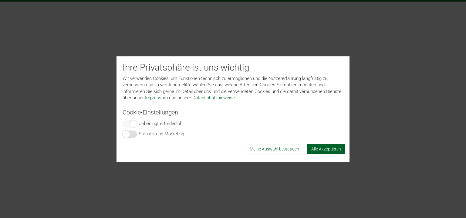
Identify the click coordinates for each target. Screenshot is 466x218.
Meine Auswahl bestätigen (274, 149)
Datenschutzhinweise (213, 98)
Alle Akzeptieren (326, 149)
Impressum (156, 98)
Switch (130, 123)
